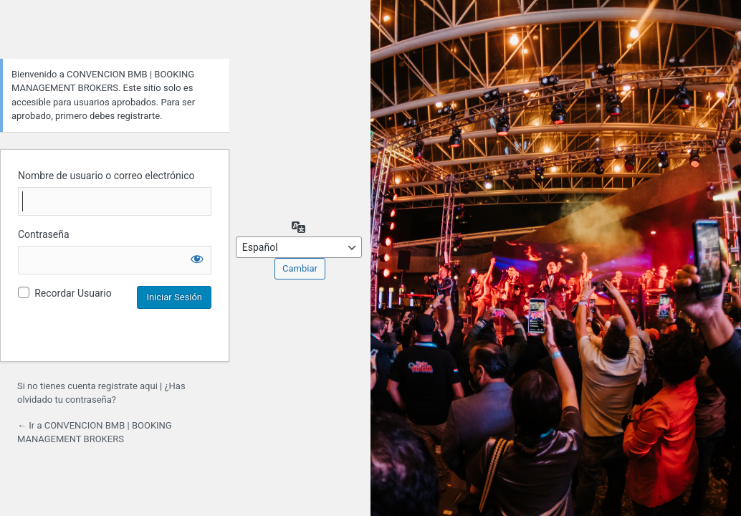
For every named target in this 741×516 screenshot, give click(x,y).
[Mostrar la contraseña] (197, 258)
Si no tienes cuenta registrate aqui (87, 386)
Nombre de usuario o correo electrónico (106, 175)
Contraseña (44, 234)
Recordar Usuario (72, 293)
